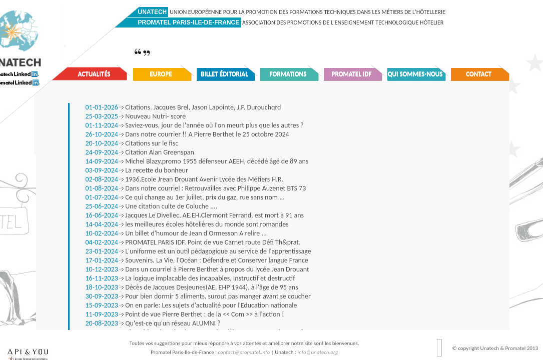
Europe (161, 74)
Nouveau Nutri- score (136, 116)
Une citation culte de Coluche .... (152, 206)
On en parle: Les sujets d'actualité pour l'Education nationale (191, 305)
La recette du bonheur (137, 170)
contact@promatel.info (244, 352)
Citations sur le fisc (132, 143)
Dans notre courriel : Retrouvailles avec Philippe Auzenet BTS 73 (196, 188)
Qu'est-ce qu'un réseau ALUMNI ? (153, 323)
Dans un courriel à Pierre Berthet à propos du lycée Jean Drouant (197, 269)
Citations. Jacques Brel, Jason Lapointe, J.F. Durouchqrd (183, 107)
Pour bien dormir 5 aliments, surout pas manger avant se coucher (198, 296)
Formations (288, 74)
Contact (478, 74)
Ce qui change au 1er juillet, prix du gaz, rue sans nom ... (185, 197)
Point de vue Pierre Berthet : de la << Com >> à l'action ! (185, 314)
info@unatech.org (318, 352)
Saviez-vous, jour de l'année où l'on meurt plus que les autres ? (195, 125)
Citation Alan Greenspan (140, 152)
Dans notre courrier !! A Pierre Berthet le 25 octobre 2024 (187, 134)
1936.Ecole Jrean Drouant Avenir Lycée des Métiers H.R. (184, 179)
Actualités (94, 74)
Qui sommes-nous (415, 74)
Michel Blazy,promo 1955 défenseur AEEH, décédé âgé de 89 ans (197, 161)
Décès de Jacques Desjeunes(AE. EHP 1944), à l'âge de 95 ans (192, 287)
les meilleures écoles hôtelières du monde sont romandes (187, 224)
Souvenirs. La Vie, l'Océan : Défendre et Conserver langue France (197, 260)
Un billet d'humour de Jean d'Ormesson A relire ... (176, 233)
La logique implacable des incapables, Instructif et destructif (190, 278)
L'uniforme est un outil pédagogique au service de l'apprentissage (198, 251)
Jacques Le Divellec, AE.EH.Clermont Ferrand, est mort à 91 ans (195, 215)
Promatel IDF (352, 74)
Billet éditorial (224, 74)
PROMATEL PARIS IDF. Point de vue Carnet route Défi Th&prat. (193, 242)
